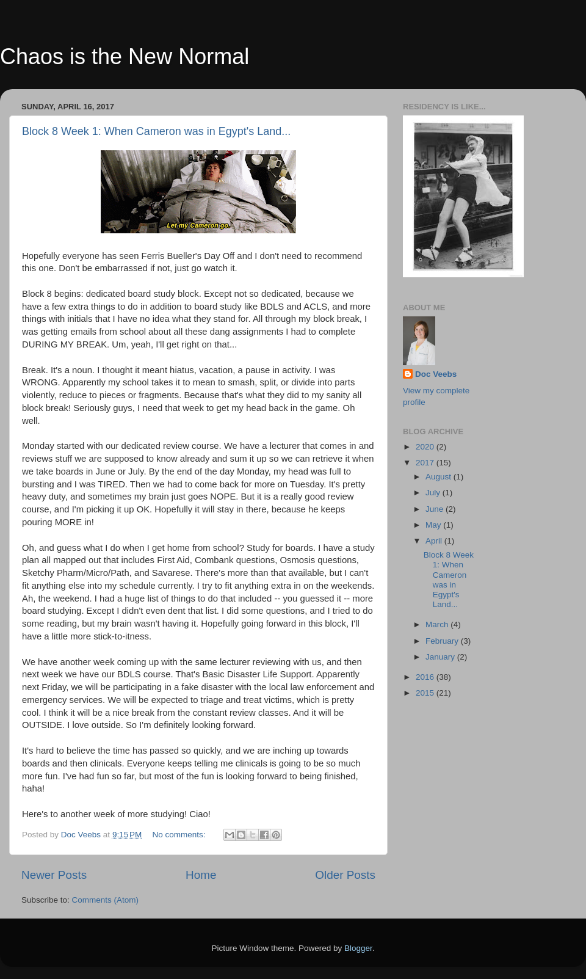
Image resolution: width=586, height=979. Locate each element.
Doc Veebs (436, 374)
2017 (426, 462)
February (443, 641)
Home (201, 874)
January (441, 656)
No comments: (180, 834)
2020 (426, 446)
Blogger (358, 948)
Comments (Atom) (105, 899)
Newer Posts (54, 874)
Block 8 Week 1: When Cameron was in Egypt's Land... (156, 131)
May (434, 525)
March (437, 624)
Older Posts (345, 874)
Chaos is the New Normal (124, 56)
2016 (426, 677)
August (439, 476)
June (435, 509)
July (434, 492)
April (434, 540)
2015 (426, 692)
